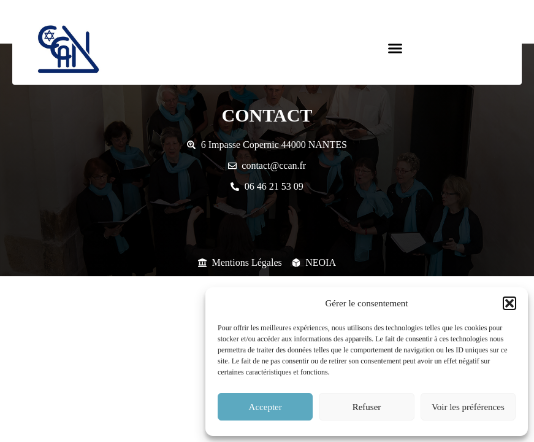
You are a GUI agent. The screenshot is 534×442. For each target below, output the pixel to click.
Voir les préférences (468, 407)
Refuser (367, 407)
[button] (509, 303)
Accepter (265, 407)
